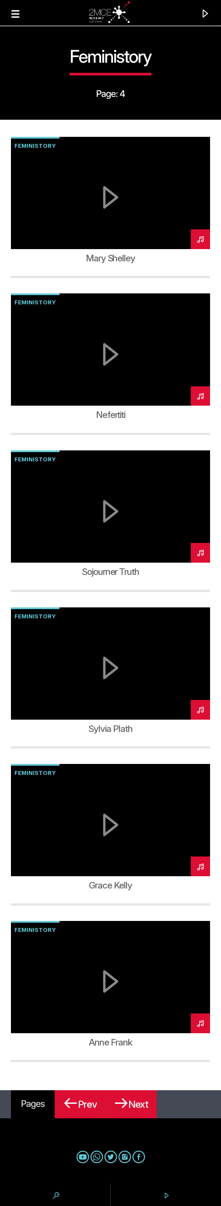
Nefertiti (111, 414)
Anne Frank (110, 1042)
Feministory (35, 145)
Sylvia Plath (110, 728)
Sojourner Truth (110, 571)
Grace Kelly (110, 885)
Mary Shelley (111, 258)
